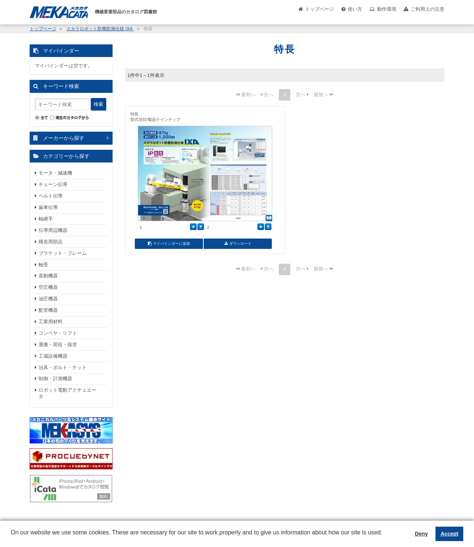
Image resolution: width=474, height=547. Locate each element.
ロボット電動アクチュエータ (67, 393)
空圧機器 (48, 287)
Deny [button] (421, 534)
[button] (12, 538)
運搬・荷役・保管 (58, 344)
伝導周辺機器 (53, 230)
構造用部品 (51, 241)
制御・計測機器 (55, 378)
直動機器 (48, 275)
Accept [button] (449, 534)
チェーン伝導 (53, 184)
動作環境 (386, 9)
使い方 (355, 9)
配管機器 (48, 310)
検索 (98, 104)
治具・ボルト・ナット (63, 367)
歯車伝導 (48, 207)
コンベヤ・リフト (58, 333)
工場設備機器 (53, 356)
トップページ (319, 9)
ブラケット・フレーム (63, 253)
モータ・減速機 (55, 173)
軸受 (43, 264)
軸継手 (46, 219)
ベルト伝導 (51, 196)
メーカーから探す (63, 138)
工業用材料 (51, 321)
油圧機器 (48, 298)
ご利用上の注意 (427, 9)
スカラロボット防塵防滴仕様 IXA (100, 28)
